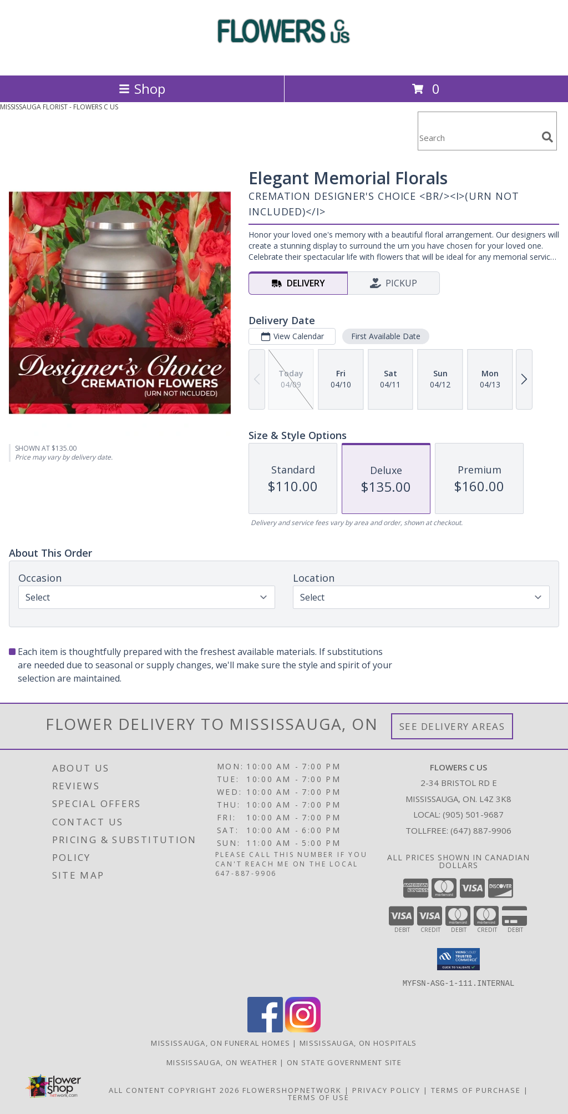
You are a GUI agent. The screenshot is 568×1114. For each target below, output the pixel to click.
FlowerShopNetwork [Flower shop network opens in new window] (292, 1090)
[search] (547, 137)
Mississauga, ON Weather (221, 1062)
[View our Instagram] (303, 1029)
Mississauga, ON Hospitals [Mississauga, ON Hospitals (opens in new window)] (358, 1042)
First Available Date (385, 336)
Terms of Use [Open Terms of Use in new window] (318, 1097)
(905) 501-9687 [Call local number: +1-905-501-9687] (473, 814)
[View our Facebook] (265, 1029)
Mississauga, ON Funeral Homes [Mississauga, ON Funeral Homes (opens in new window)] (220, 1042)
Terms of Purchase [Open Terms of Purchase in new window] (476, 1090)
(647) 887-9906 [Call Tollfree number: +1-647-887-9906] (480, 830)
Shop (142, 88)
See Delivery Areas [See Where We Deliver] (452, 726)
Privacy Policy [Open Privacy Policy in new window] (386, 1090)
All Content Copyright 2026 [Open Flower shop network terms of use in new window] (174, 1090)
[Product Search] (477, 138)
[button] (458, 959)
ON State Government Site (344, 1062)
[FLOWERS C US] (284, 59)
